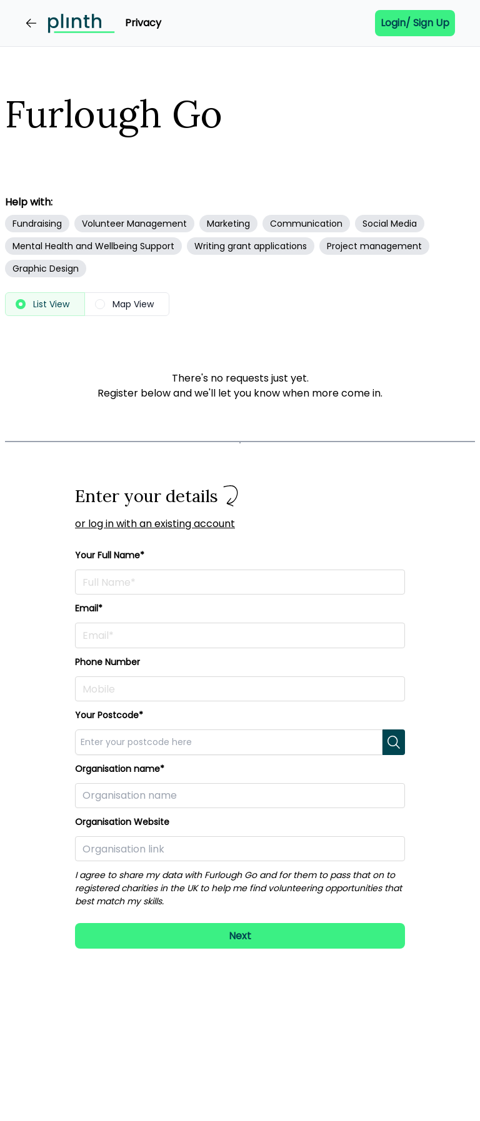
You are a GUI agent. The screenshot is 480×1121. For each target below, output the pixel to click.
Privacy (143, 23)
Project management (374, 246)
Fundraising (37, 223)
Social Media (389, 223)
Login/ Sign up (415, 23)
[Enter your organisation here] (240, 795)
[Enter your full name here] (240, 582)
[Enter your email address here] (240, 635)
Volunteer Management (134, 223)
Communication (306, 223)
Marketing (228, 223)
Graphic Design (45, 268)
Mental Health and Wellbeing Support (93, 246)
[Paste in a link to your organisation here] (240, 848)
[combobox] (228, 741)
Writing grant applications (250, 246)
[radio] (45, 304)
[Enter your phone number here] (240, 688)
